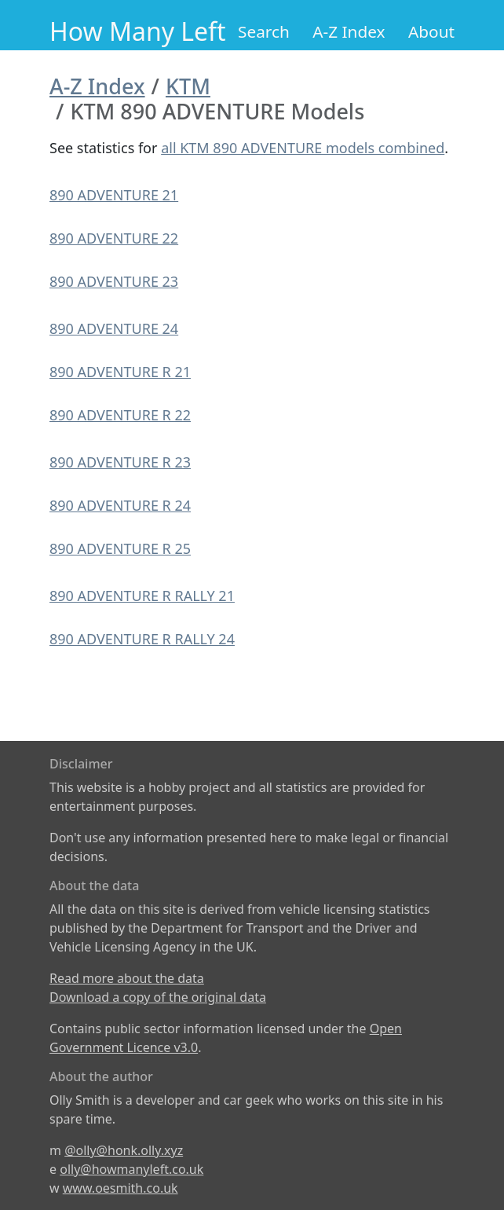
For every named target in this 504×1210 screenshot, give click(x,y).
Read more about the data (126, 978)
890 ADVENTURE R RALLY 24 (142, 638)
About (431, 31)
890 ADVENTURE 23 (113, 281)
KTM (188, 86)
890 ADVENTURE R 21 (120, 371)
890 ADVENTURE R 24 (120, 505)
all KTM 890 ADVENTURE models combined (302, 147)
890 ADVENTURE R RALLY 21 (142, 595)
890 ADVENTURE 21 (113, 194)
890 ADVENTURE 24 (113, 328)
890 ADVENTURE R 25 (120, 548)
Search (264, 31)
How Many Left (137, 31)
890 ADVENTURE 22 (113, 238)
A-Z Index (348, 31)
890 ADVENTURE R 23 (120, 462)
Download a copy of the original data (157, 997)
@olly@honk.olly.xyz (123, 1150)
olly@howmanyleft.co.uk (131, 1169)
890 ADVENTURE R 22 (120, 414)
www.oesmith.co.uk (120, 1188)
